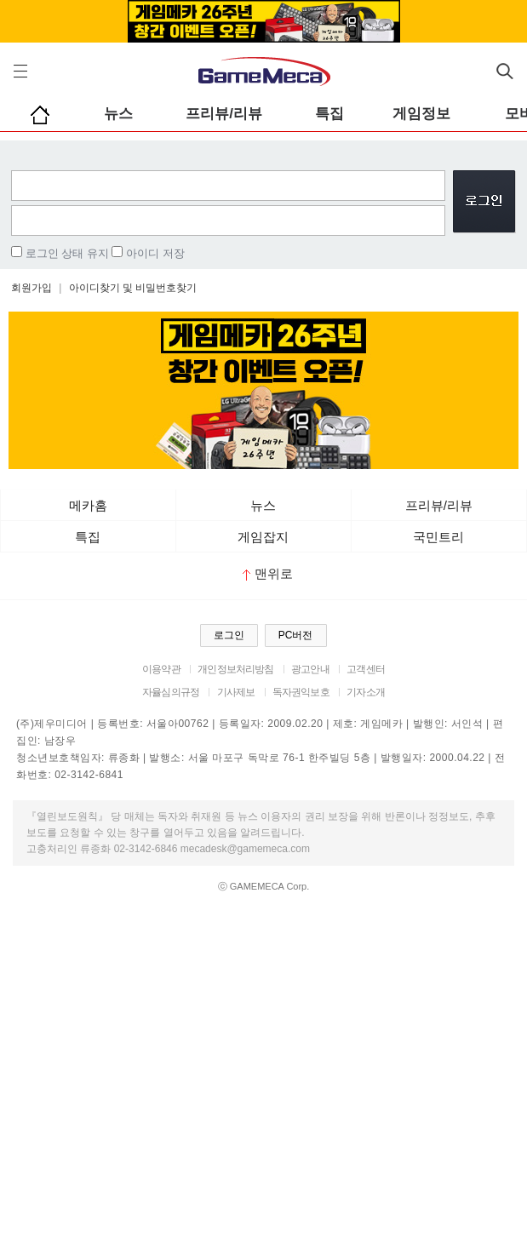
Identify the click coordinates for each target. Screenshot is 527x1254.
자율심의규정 (170, 692)
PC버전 (295, 635)
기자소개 (366, 692)
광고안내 (310, 669)
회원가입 (31, 288)
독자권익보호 (300, 692)
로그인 (229, 635)
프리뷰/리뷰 (224, 114)
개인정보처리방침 (235, 669)
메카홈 (88, 505)
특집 (329, 114)
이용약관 (161, 669)
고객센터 (366, 669)
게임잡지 (263, 537)
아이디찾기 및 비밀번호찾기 (133, 288)
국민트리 (438, 537)
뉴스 (118, 114)
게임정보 (421, 114)
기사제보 (236, 692)
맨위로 (268, 573)
